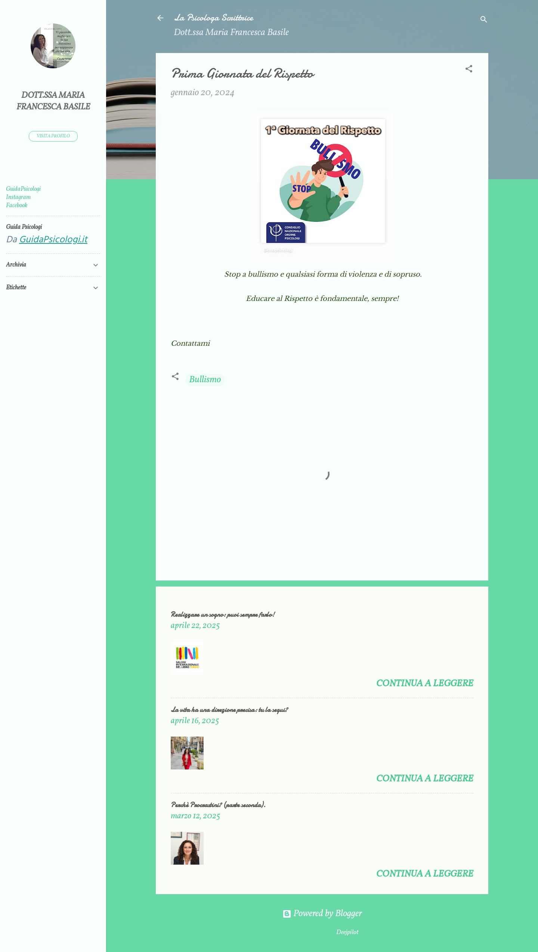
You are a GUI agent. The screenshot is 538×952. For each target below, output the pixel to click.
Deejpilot (347, 932)
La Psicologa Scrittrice (213, 18)
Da (46, 240)
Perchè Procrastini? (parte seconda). (218, 805)
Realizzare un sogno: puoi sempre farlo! (223, 614)
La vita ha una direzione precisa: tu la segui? (229, 710)
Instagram (18, 197)
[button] (468, 69)
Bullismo (205, 380)
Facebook (16, 206)
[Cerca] (483, 20)
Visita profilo (53, 136)
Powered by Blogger (322, 913)
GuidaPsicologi (23, 189)
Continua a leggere (424, 683)
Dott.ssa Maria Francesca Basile (53, 101)
